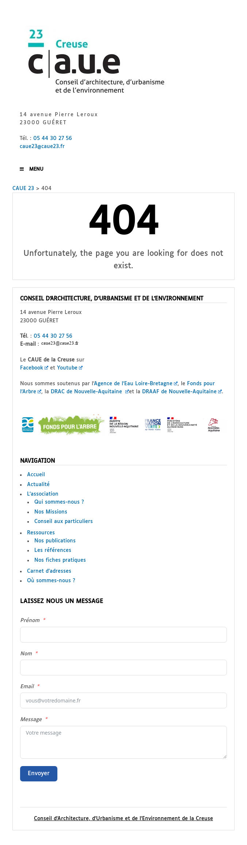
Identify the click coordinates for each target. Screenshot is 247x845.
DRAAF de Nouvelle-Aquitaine (182, 391)
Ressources (41, 532)
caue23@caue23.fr (42, 146)
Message (31, 719)
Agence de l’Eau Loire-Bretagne (136, 383)
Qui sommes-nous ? (59, 502)
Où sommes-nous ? (51, 580)
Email (27, 686)
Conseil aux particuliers (63, 521)
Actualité (38, 484)
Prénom (29, 620)
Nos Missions (50, 512)
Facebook (34, 368)
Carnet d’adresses (49, 571)
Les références (52, 550)
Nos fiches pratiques (60, 560)
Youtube (70, 368)
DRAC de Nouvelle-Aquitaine (90, 391)
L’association (42, 494)
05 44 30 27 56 (52, 138)
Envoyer (39, 773)
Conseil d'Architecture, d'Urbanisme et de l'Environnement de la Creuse (123, 818)
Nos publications (55, 540)
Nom (26, 653)
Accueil (36, 474)
